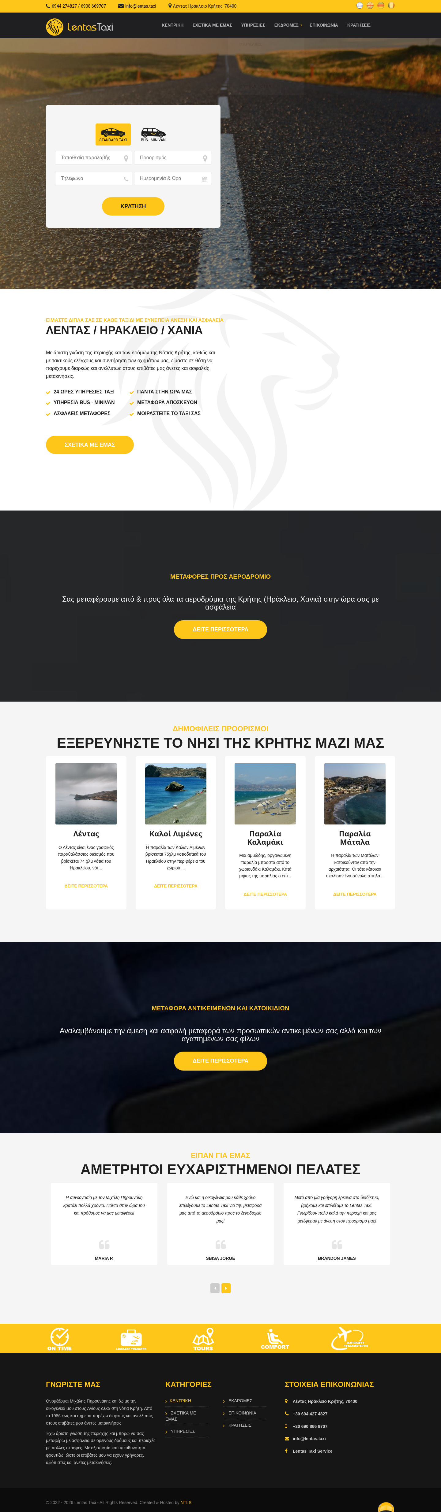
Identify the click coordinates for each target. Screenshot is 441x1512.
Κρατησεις (359, 25)
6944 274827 (64, 6)
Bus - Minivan (153, 140)
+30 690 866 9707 (310, 1424)
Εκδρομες (239, 1398)
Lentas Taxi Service (313, 1449)
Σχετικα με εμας (212, 25)
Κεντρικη (173, 25)
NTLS (186, 1500)
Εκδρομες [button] (286, 25)
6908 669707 (93, 6)
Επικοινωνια (324, 25)
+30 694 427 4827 (310, 1411)
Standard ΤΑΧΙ (113, 140)
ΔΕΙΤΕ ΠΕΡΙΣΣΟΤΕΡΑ (220, 629)
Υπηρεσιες (253, 25)
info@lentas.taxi (140, 6)
